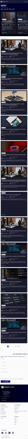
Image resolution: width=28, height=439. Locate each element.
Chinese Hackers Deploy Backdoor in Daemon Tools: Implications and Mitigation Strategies (8, 22)
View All (2, 418)
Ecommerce (3, 411)
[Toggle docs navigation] (26, 1)
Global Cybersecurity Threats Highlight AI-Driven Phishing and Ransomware (13, 333)
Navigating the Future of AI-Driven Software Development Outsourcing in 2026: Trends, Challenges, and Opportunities (13, 181)
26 (15, 346)
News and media (3, 412)
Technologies (17, 405)
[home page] (4, 1)
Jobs (15, 422)
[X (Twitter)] (6, 433)
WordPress (16, 412)
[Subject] (14, 374)
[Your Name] (14, 359)
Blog (15, 424)
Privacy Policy (21, 378)
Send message (5, 381)
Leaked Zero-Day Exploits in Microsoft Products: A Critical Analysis (13, 308)
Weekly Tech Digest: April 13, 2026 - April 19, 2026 (10, 194)
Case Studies (3, 416)
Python (15, 409)
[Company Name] (14, 362)
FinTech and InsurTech (4, 406)
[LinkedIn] (9, 433)
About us (15, 418)
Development (4, 19)
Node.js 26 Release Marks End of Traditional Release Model (13, 129)
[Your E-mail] (14, 365)
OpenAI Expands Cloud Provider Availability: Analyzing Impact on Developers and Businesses (12, 104)
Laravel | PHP (16, 406)
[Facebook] (2, 433)
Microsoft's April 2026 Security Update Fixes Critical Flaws (13, 230)
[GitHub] (13, 433)
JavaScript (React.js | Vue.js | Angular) (20, 411)
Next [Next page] (19, 346)
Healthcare (2, 409)
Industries (3, 405)
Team (15, 419)
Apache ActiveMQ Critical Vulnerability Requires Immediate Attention (13, 257)
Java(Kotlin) (16, 408)
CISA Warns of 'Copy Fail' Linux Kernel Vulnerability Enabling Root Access (12, 79)
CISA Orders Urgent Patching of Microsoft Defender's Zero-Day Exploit (13, 155)
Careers (15, 421)
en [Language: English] (24, 1)
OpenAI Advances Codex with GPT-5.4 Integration (11, 281)
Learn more (5, 32)
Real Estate (2, 408)
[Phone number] (14, 369)
